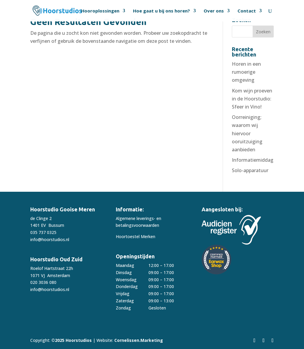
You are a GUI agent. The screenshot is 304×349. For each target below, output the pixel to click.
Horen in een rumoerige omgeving (246, 72)
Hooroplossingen (100, 11)
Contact (247, 11)
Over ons (214, 11)
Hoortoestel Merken (135, 236)
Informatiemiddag (252, 160)
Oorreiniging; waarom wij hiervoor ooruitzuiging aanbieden (247, 133)
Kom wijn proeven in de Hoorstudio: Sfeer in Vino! (252, 98)
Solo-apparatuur (250, 170)
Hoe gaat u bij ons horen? (161, 11)
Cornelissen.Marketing (138, 340)
